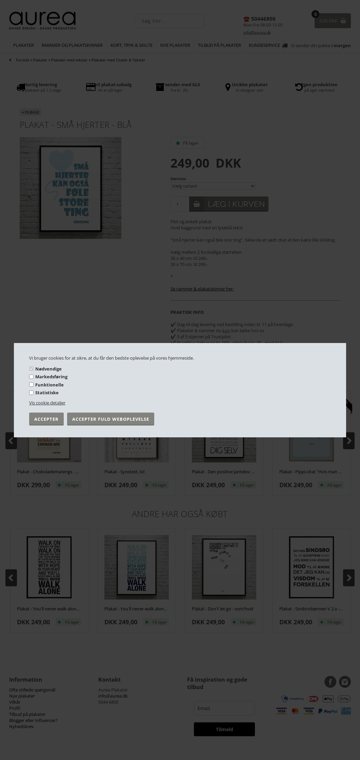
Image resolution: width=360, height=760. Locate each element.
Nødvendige (48, 368)
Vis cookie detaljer (47, 403)
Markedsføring (51, 377)
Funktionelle (49, 385)
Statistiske (47, 393)
